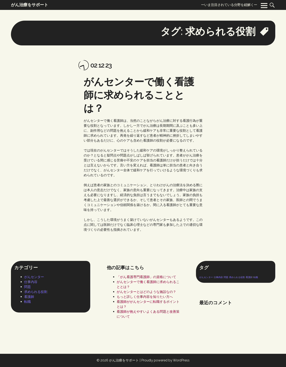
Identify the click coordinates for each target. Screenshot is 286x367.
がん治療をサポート (124, 360)
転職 (27, 302)
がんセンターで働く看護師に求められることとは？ (139, 95)
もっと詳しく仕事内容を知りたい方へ (145, 297)
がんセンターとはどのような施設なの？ (146, 292)
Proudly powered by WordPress (165, 360)
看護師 (29, 297)
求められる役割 (35, 292)
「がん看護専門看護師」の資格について (146, 277)
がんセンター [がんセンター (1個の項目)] (206, 277)
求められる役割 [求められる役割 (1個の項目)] (237, 277)
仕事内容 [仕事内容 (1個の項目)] (218, 277)
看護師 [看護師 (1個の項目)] (249, 277)
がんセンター (34, 277)
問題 (27, 287)
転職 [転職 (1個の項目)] (255, 277)
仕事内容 (30, 282)
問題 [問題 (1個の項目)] (226, 277)
